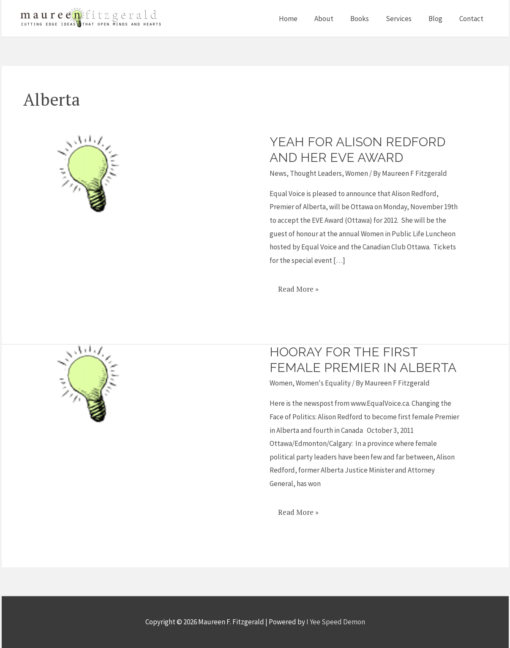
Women (356, 173)
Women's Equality (323, 383)
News (278, 173)
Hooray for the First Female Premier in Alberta (363, 360)
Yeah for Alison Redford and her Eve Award (357, 149)
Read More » (298, 286)
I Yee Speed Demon (335, 621)
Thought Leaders (316, 173)
